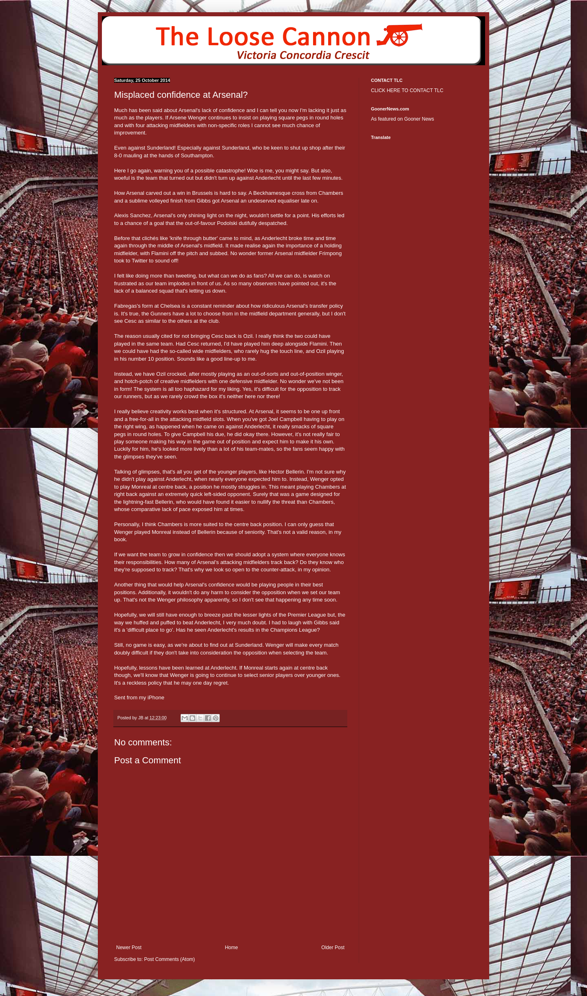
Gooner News (419, 119)
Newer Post (128, 947)
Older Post (332, 947)
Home (231, 947)
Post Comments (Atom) (169, 959)
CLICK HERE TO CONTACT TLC (407, 90)
